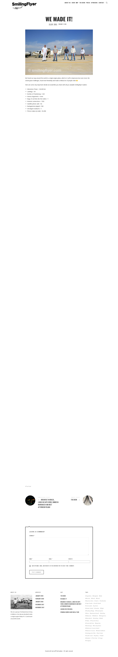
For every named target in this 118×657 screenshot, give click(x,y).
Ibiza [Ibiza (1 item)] (87, 616)
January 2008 (39, 605)
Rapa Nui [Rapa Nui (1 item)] (98, 626)
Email (50, 562)
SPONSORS (94, 4)
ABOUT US (68, 4)
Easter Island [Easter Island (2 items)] (89, 611)
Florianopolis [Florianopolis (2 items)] (99, 613)
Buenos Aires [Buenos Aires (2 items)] (89, 603)
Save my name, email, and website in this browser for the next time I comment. (53, 569)
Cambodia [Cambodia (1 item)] (103, 603)
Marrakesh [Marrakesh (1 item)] (89, 621)
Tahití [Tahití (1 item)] (101, 638)
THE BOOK (82, 4)
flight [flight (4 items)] (102, 611)
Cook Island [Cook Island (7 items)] (97, 606)
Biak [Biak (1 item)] (101, 598)
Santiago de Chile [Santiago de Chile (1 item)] (91, 636)
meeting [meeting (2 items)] (96, 621)
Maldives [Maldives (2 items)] (95, 618)
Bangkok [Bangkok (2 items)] (95, 598)
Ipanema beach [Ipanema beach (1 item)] (94, 616)
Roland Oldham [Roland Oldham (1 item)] (101, 633)
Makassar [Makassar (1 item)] (88, 618)
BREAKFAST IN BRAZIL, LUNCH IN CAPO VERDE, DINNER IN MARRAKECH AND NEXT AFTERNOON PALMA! (42, 506)
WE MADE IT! (63, 602)
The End (51, 27)
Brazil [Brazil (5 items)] (98, 601)
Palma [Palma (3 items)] (87, 623)
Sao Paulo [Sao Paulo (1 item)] (100, 636)
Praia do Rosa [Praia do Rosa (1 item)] (95, 623)
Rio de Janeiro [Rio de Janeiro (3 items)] (97, 628)
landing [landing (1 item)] (103, 616)
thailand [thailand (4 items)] (88, 641)
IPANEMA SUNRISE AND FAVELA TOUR (69, 615)
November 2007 (39, 610)
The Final (28, 489)
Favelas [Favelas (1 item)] (97, 611)
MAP (77, 4)
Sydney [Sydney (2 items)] (96, 638)
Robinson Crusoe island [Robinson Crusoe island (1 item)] (92, 631)
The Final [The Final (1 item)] (94, 641)
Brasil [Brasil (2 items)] (93, 601)
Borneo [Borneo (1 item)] (88, 601)
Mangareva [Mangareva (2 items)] (103, 618)
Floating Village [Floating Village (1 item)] (90, 613)
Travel (55, 27)
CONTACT (101, 4)
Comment (32, 538)
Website (71, 562)
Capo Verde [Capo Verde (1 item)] (89, 606)
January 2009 (39, 599)
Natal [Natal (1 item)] (101, 621)
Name (31, 562)
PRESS (88, 4)
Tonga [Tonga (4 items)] (100, 641)
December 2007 (39, 607)
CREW (73, 4)
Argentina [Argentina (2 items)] (88, 598)
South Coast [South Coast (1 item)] (89, 638)
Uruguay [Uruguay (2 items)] (88, 643)
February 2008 (39, 602)
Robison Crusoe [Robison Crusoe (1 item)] (90, 633)
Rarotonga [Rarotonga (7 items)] (89, 628)
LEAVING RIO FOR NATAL (66, 612)
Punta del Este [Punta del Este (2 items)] (90, 626)
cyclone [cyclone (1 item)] (96, 608)
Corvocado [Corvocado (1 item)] (89, 608)
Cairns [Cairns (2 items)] (97, 603)
